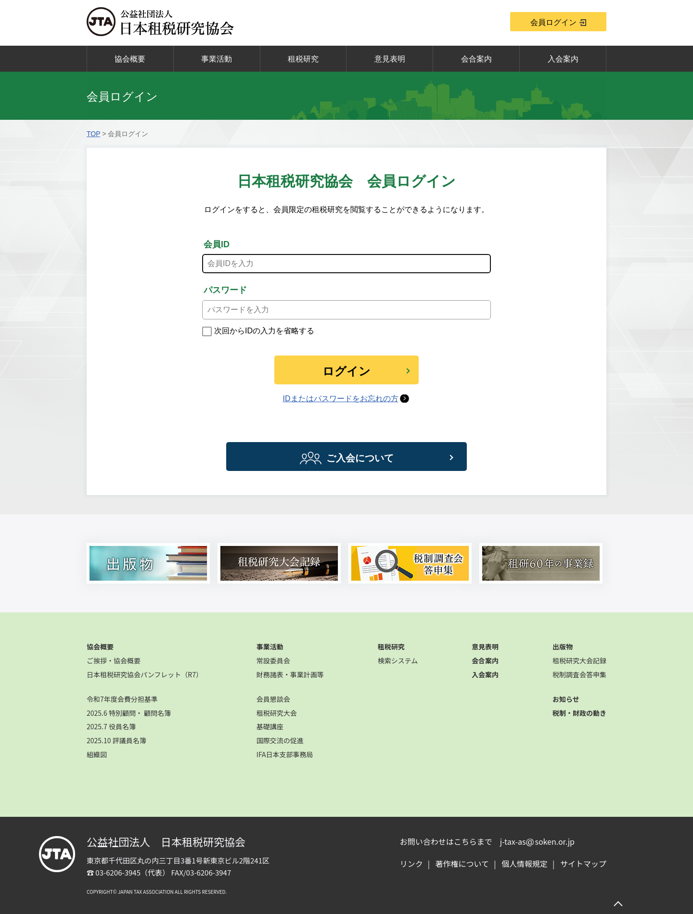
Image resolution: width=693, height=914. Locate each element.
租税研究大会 (277, 713)
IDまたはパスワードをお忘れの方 (340, 398)
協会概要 (130, 59)
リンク (411, 863)
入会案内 (563, 59)
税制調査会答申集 (579, 674)
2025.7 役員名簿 (111, 726)
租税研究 (303, 59)
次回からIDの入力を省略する (264, 331)
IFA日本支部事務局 (285, 754)
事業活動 (216, 59)
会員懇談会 (273, 699)
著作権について (462, 863)
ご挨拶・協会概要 (114, 660)
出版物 (562, 646)
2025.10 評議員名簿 (116, 740)
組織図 (97, 754)
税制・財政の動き (579, 713)
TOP (93, 134)
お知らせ (565, 699)
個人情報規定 (524, 863)
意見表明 (389, 59)
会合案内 (476, 59)
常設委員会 (273, 660)
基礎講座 (270, 726)
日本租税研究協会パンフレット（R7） (145, 674)
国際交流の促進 (280, 740)
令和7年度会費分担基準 (122, 699)
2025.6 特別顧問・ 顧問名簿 (129, 713)
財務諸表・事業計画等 (290, 674)
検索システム (398, 660)
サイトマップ (583, 863)
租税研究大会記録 (579, 660)
